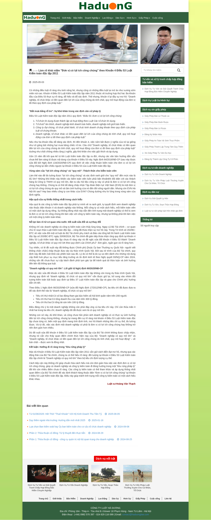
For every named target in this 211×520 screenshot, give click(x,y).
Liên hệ (168, 499)
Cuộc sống (155, 499)
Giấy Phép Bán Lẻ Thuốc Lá (157, 116)
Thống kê (147, 219)
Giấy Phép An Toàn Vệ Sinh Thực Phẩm (162, 140)
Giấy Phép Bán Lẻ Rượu (155, 128)
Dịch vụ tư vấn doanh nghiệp (158, 168)
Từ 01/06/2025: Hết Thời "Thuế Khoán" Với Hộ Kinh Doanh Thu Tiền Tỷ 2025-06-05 (74, 414)
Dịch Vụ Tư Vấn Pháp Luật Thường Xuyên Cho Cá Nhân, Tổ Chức (137, 488)
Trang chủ (55, 18)
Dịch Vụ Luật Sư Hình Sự (155, 100)
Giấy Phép (140, 499)
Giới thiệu (66, 18)
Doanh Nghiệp (87, 499)
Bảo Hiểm (71, 499)
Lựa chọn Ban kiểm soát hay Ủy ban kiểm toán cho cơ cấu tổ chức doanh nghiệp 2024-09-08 (79, 426)
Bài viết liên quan (37, 405)
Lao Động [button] (107, 18)
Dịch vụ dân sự (150, 192)
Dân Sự (115, 499)
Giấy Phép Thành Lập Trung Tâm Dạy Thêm (164, 147)
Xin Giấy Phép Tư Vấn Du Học (158, 153)
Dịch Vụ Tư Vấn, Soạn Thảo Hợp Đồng (162, 205)
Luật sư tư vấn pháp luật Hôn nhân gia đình (164, 211)
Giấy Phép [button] (144, 18)
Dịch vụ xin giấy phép (154, 109)
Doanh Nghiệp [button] (92, 18)
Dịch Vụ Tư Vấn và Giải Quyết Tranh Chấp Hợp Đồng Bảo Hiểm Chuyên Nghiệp (41, 488)
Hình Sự (127, 499)
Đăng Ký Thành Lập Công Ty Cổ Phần (161, 159)
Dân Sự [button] (120, 18)
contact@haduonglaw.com (135, 514)
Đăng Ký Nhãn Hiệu (153, 134)
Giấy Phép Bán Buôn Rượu (156, 122)
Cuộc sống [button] (157, 18)
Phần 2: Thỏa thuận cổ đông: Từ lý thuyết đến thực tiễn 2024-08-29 (66, 433)
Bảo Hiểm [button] (78, 18)
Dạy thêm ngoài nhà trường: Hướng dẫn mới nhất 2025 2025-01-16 (66, 420)
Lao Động (102, 499)
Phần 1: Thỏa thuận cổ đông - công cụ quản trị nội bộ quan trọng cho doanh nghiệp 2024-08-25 (80, 439)
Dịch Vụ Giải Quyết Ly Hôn (156, 198)
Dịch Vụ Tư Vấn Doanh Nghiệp (158, 174)
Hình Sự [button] (131, 18)
